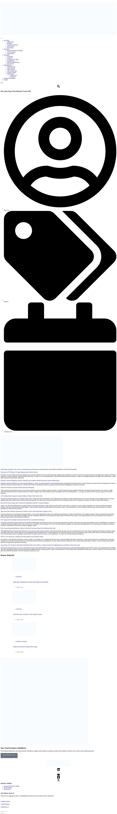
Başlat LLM (13, 75)
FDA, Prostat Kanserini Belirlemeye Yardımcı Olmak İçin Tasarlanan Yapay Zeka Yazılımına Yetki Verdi (28, 528)
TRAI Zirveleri (11, 68)
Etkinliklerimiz (8, 65)
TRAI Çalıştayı (11, 69)
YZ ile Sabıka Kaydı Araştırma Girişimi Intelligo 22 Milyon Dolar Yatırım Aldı (21, 496)
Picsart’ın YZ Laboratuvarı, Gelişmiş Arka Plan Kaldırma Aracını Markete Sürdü (22, 536)
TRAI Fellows (11, 46)
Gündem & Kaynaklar (9, 78)
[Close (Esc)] (1, 811)
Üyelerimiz (10, 56)
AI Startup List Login (12, 59)
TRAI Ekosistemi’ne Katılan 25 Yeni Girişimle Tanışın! (27, 614)
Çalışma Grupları (11, 72)
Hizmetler (6, 49)
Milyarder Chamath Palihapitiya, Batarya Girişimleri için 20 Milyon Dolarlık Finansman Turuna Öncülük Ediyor (30, 480)
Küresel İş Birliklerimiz (13, 62)
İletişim (6, 80)
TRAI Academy (11, 52)
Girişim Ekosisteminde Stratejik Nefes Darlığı (25, 646)
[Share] (3, 811)
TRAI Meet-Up (11, 66)
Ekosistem (6, 55)
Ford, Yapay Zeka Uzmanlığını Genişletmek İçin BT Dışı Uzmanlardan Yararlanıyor (23, 519)
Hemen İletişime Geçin (9, 755)
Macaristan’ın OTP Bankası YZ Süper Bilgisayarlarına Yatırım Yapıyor (19, 472)
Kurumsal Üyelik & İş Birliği (14, 50)
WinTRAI (13, 77)
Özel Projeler (10, 74)
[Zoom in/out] (6, 811)
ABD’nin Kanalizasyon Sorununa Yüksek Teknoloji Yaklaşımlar (17, 487)
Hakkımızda (10, 42)
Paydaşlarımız (11, 61)
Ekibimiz (9, 43)
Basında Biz (10, 47)
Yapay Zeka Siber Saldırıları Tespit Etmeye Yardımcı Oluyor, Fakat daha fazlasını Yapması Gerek (26, 511)
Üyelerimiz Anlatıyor (12, 44)
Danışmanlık (10, 53)
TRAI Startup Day (12, 71)
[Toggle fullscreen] (4, 811)
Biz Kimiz (6, 40)
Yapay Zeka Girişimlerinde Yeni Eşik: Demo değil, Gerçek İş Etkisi (30, 582)
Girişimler (10, 58)
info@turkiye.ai (5, 807)
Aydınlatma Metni (5, 801)
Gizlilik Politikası (5, 804)
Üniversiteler (10, 63)
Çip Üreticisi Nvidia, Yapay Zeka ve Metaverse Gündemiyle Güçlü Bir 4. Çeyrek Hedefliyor (25, 503)
